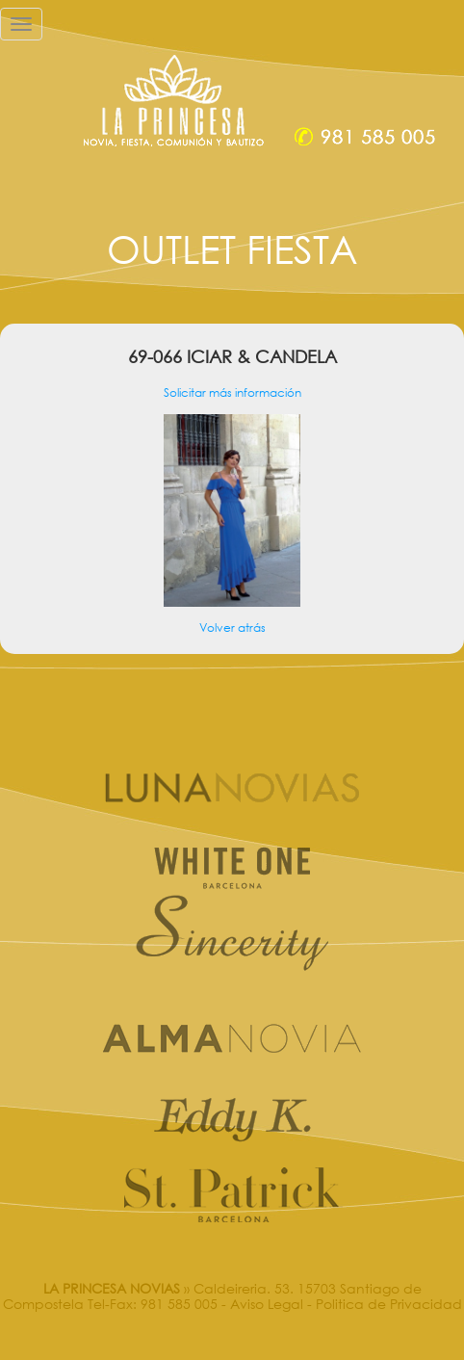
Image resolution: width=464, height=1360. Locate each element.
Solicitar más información (232, 392)
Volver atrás (232, 627)
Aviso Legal (266, 1303)
